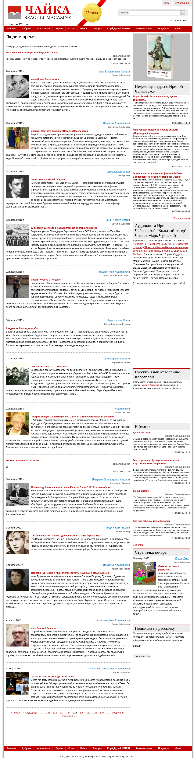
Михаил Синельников (177, 436)
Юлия (178, 28)
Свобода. (138, 254)
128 (95, 712)
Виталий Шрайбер (121, 224)
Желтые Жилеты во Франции (22, 460)
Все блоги (138, 545)
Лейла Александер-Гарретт (116, 275)
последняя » (68, 716)
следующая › (118, 712)
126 (82, 712)
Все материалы (182, 218)
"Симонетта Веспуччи (159, 244)
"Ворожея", (139, 244)
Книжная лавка (144, 28)
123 (61, 712)
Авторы (97, 28)
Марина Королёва (150, 385)
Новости (125, 71)
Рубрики (26, 28)
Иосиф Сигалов (182, 562)
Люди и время (112, 71)
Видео (59, 28)
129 (102, 712)
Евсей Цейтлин (122, 412)
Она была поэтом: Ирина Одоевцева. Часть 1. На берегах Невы (66, 535)
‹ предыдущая (30, 712)
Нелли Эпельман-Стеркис (117, 324)
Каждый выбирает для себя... (22, 328)
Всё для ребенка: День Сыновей (151, 521)
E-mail (137, 646)
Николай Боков (121, 56)
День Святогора (142, 432)
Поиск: (125, 12)
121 (48, 712)
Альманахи (43, 28)
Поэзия (126, 527)
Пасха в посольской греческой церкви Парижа (32, 52)
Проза (126, 171)
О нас (71, 28)
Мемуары (125, 358)
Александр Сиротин (120, 483)
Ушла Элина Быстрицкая (45, 79)
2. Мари (165, 250)
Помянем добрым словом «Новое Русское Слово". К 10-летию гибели (70, 487)
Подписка (163, 28)
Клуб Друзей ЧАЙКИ (118, 28)
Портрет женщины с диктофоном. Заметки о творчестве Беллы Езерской (72, 416)
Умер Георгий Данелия (43, 628)
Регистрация (182, 3)
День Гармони (141, 491)
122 (55, 712)
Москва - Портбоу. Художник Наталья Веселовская (59, 131)
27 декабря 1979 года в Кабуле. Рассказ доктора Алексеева (64, 228)
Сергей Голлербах (121, 672)
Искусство (108, 123)
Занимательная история (101, 668)
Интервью (97, 479)
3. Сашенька (177, 250)
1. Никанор (154, 250)
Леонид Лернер (123, 531)
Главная (11, 28)
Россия (126, 220)
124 (68, 712)
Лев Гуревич (124, 175)
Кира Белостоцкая (121, 362)
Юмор (186, 558)
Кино (101, 71)
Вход (167, 3)
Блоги (83, 28)
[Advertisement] (161, 341)
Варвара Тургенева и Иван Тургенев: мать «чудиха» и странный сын (70, 573)
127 (88, 712)
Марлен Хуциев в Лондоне (46, 279)
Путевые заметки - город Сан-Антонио (52, 676)
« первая (15, 712)
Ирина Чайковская (121, 75)
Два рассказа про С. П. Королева (49, 366)
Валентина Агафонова (119, 127)
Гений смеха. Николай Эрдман (48, 179)
